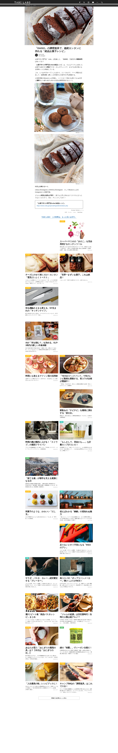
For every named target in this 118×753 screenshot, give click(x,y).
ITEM (61, 422)
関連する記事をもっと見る (58, 698)
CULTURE (28, 323)
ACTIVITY (62, 222)
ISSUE (27, 458)
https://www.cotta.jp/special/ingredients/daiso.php (52, 206)
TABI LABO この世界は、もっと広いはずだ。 (58, 217)
